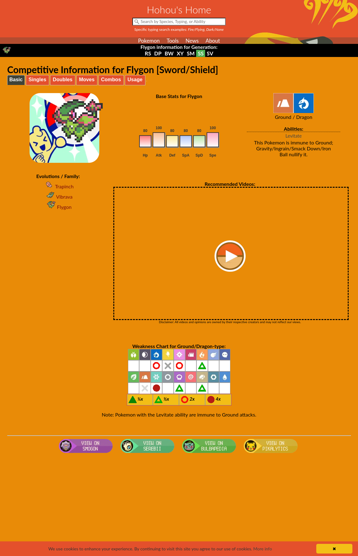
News (192, 40)
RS (148, 53)
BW (169, 53)
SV (210, 53)
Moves (87, 79)
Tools (173, 40)
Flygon (58, 207)
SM (191, 53)
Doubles (63, 79)
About (212, 40)
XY (180, 53)
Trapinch (58, 186)
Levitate (293, 136)
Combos (111, 79)
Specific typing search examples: (179, 29)
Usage (135, 79)
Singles (37, 79)
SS (201, 53)
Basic (16, 79)
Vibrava (58, 197)
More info (262, 548)
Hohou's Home (179, 9)
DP (157, 53)
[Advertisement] (179, 505)
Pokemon (149, 40)
